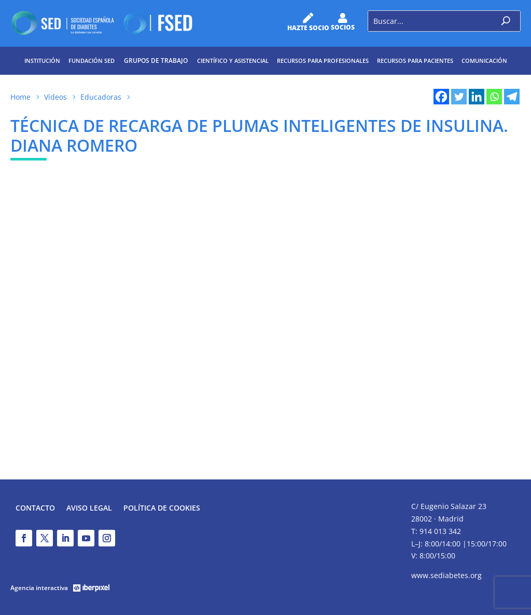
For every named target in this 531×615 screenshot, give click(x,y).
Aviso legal (89, 508)
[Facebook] (441, 96)
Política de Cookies (161, 508)
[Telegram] (512, 96)
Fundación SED (91, 60)
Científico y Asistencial (233, 60)
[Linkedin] (476, 96)
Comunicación (484, 60)
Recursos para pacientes (415, 60)
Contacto (35, 508)
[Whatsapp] (494, 96)
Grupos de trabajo (156, 60)
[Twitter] (459, 96)
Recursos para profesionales (323, 60)
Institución (42, 60)
